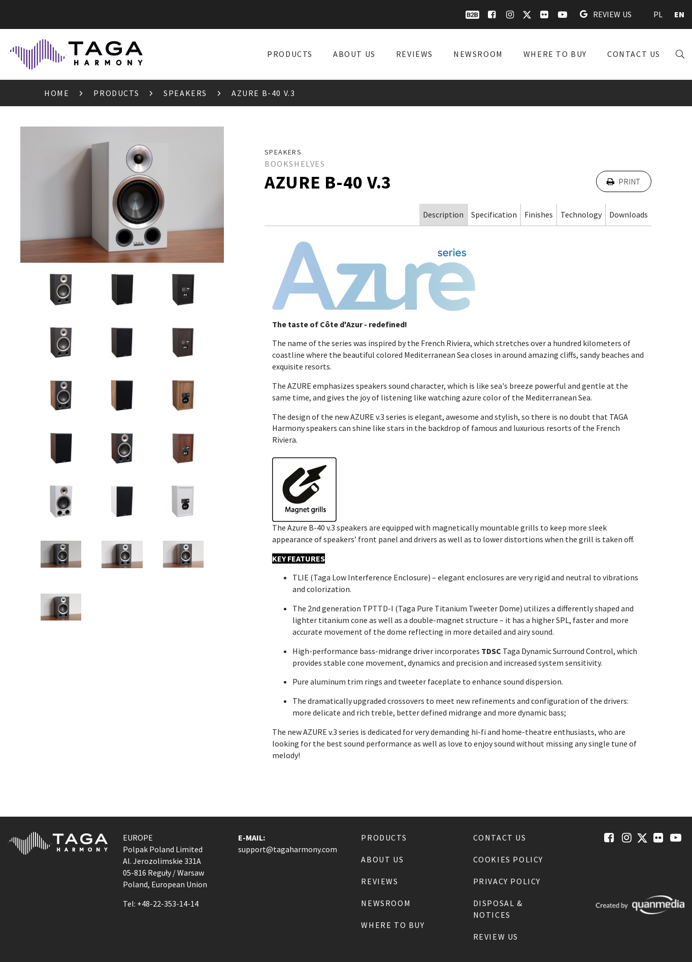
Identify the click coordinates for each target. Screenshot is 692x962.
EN (679, 14)
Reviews (414, 54)
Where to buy (555, 54)
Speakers (185, 93)
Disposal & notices (498, 909)
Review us (606, 14)
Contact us (634, 54)
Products (290, 54)
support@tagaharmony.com (287, 849)
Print (624, 181)
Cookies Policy (508, 859)
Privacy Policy (507, 881)
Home (56, 93)
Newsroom (478, 54)
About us (354, 54)
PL (658, 14)
